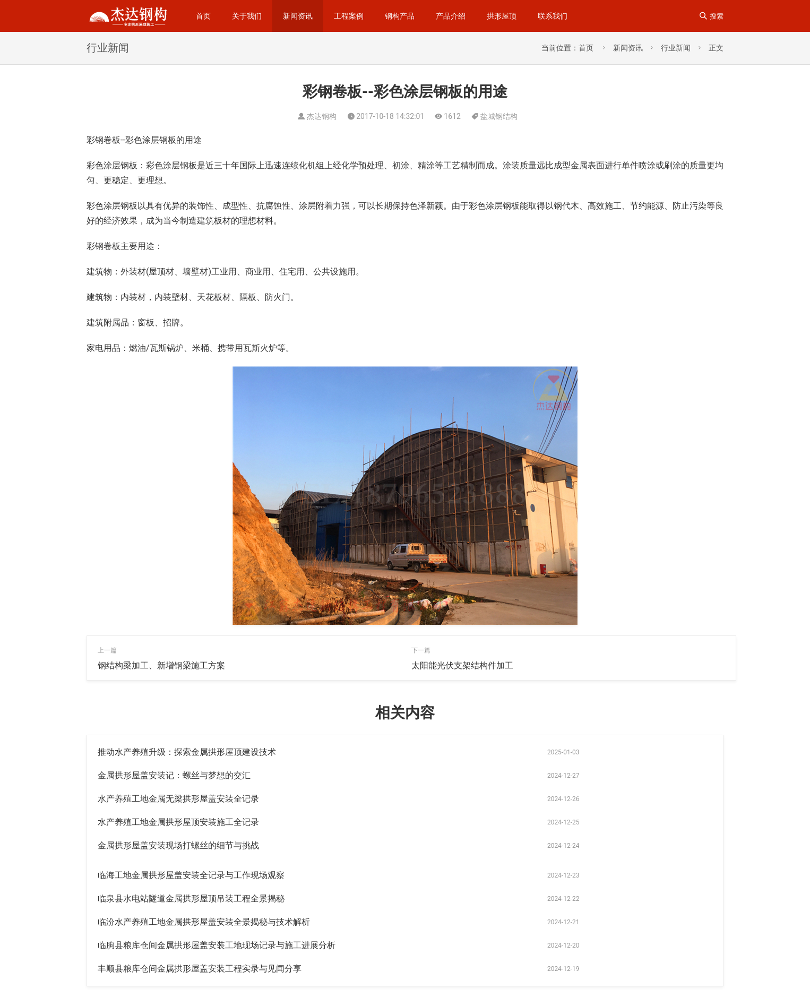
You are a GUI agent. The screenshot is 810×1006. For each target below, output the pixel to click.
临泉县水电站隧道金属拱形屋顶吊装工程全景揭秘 (191, 822)
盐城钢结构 (499, 116)
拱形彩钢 (501, 968)
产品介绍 (451, 16)
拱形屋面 (503, 951)
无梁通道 (599, 968)
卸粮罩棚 (501, 985)
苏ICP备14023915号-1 (132, 983)
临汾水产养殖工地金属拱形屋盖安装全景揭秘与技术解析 (517, 822)
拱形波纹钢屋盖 (667, 951)
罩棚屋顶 (614, 985)
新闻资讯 (298, 16)
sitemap (246, 966)
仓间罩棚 (606, 951)
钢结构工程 (560, 934)
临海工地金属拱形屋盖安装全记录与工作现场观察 (504, 799)
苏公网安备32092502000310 (225, 983)
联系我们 (552, 16)
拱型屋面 (550, 968)
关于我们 (247, 16)
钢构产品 (400, 16)
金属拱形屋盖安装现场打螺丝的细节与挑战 (178, 799)
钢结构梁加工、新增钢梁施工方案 (161, 665)
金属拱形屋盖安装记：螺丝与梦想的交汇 (487, 752)
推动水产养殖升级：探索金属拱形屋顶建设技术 (187, 752)
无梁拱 (612, 934)
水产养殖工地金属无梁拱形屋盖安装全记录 (178, 775)
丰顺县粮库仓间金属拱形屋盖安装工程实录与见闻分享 (513, 845)
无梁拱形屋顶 (558, 985)
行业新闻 (676, 48)
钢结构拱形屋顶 (659, 968)
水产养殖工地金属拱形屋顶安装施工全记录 (492, 775)
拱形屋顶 (501, 16)
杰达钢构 (661, 934)
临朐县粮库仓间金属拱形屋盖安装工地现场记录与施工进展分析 (216, 845)
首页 (203, 16)
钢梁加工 (556, 951)
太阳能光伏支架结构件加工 (462, 665)
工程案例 (349, 16)
